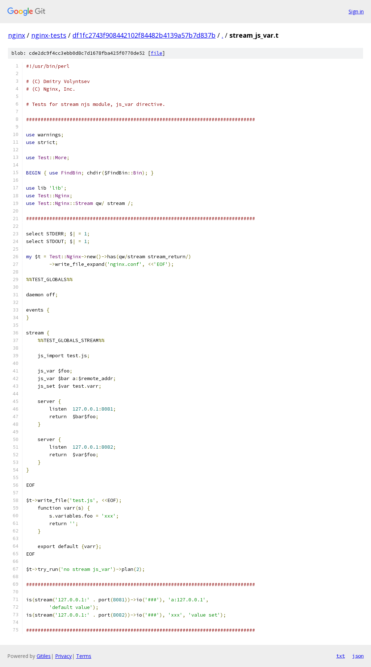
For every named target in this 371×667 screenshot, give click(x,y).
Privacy (63, 655)
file (156, 53)
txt (340, 655)
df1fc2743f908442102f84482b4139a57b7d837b (144, 35)
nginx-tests (48, 35)
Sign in (356, 11)
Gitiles (44, 655)
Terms (83, 655)
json (358, 655)
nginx (16, 35)
